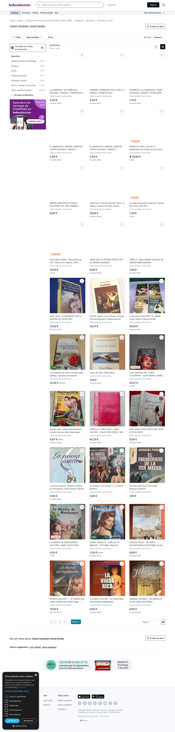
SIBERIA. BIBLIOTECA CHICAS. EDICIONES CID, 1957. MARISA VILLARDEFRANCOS (64, 204)
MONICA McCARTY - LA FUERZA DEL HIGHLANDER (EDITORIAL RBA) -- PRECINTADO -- (67, 600)
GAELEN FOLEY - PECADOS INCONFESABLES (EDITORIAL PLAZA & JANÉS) (146, 544)
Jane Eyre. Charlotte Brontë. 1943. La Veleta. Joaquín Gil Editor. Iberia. (107, 204)
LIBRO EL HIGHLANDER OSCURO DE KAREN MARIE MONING (146, 261)
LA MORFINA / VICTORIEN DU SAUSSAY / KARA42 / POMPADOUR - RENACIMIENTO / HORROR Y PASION (67, 91)
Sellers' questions (65, 700)
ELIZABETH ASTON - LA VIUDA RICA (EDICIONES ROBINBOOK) (107, 600)
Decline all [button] (29, 721)
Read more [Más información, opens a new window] (22, 687)
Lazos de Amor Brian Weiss (102, 372)
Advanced (112, 5)
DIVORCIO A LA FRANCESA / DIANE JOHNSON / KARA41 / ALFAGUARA (146, 91)
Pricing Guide (46, 13)
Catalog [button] (15, 13)
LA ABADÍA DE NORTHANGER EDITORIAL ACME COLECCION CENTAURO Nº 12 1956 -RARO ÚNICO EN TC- (67, 544)
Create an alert (155, 26)
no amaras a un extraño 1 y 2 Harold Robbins (106, 487)
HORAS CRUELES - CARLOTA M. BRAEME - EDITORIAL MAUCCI (105, 543)
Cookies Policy (115, 712)
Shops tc (47, 705)
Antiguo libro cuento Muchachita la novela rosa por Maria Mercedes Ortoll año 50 (66, 431)
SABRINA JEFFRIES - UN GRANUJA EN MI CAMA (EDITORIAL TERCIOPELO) (145, 600)
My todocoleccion (152, 13)
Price (50, 37)
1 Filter (16, 37)
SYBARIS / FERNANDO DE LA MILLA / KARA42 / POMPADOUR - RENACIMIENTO (107, 91)
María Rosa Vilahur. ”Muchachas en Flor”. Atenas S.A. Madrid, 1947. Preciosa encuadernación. (66, 261)
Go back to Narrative (22, 95)
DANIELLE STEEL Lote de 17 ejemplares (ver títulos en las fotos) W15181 (145, 148)
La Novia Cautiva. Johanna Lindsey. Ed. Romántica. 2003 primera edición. (67, 487)
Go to (145, 622)
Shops (35, 13)
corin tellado (35, 647)
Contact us (62, 709)
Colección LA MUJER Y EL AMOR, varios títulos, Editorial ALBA (145, 317)
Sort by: (147, 37)
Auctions (26, 13)
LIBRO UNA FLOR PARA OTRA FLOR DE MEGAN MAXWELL (106, 261)
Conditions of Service (86, 712)
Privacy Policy (101, 712)
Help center (63, 695)
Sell (56, 13)
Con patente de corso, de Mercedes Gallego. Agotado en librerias (66, 374)
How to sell (48, 700)
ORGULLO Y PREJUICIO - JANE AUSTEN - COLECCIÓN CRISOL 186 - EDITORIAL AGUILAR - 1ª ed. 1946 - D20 (107, 431)
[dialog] (20, 701)
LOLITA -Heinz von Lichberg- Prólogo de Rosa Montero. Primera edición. (107, 317)
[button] (20, 691)
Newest (158, 37)
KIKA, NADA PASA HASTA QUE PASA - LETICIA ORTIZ (147, 430)
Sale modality (32, 37)
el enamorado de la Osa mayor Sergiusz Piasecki (143, 487)
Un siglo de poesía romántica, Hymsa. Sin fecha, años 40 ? (146, 204)
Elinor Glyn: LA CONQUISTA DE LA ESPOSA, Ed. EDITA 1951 (66, 317)
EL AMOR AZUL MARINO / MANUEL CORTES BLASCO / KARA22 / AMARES (66, 148)
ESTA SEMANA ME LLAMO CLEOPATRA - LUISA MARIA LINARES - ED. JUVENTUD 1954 (146, 374)
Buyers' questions (65, 705)
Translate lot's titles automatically (22, 47)
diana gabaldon (49, 647)
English (84, 720)
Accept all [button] (12, 721)
